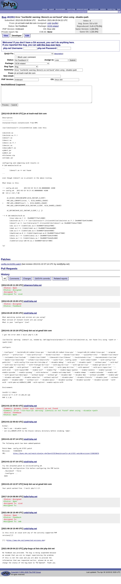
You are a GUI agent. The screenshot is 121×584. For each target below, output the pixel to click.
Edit (27, 35)
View (6, 35)
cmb (49, 23)
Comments (14, 278)
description (59, 54)
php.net (44, 9)
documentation (60, 9)
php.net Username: (13, 48)
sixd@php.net (30, 303)
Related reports (60, 278)
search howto (94, 9)
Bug (4, 17)
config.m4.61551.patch (11, 264)
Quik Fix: (9, 53)
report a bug (71, 9)
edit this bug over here (48, 45)
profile (55, 23)
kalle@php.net (30, 501)
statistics (103, 9)
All (5, 278)
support (51, 9)
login (118, 9)
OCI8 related (53, 26)
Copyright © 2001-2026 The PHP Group (26, 580)
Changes (27, 278)
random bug (111, 9)
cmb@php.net (30, 518)
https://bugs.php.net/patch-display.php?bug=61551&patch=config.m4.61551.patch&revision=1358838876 (56, 457)
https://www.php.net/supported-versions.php (25, 548)
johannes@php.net (33, 285)
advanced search (82, 9)
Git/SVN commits (42, 278)
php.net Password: (47, 48)
